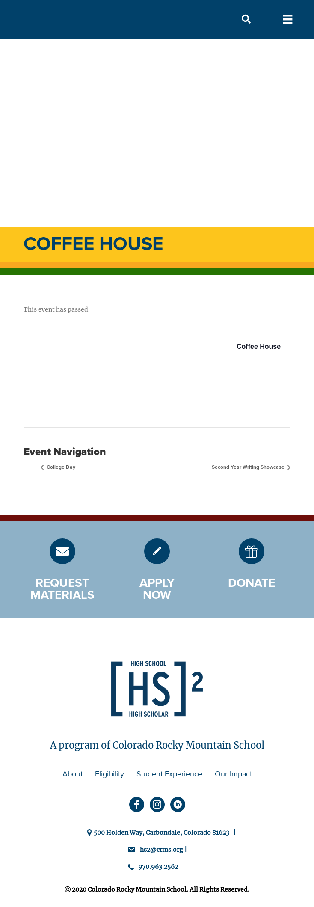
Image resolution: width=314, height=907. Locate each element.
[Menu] (287, 19)
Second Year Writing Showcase (249, 467)
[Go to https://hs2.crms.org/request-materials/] (62, 551)
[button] (246, 19)
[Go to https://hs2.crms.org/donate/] (251, 551)
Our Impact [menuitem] (233, 774)
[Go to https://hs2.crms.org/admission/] (157, 551)
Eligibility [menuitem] (109, 774)
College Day (60, 467)
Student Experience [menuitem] (169, 774)
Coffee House (259, 346)
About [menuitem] (72, 774)
